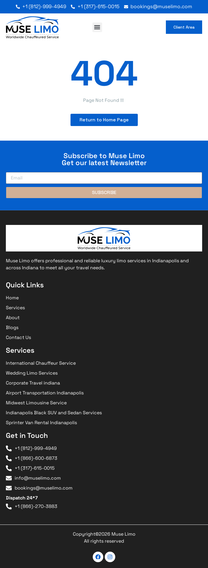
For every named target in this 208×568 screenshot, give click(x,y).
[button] (97, 27)
